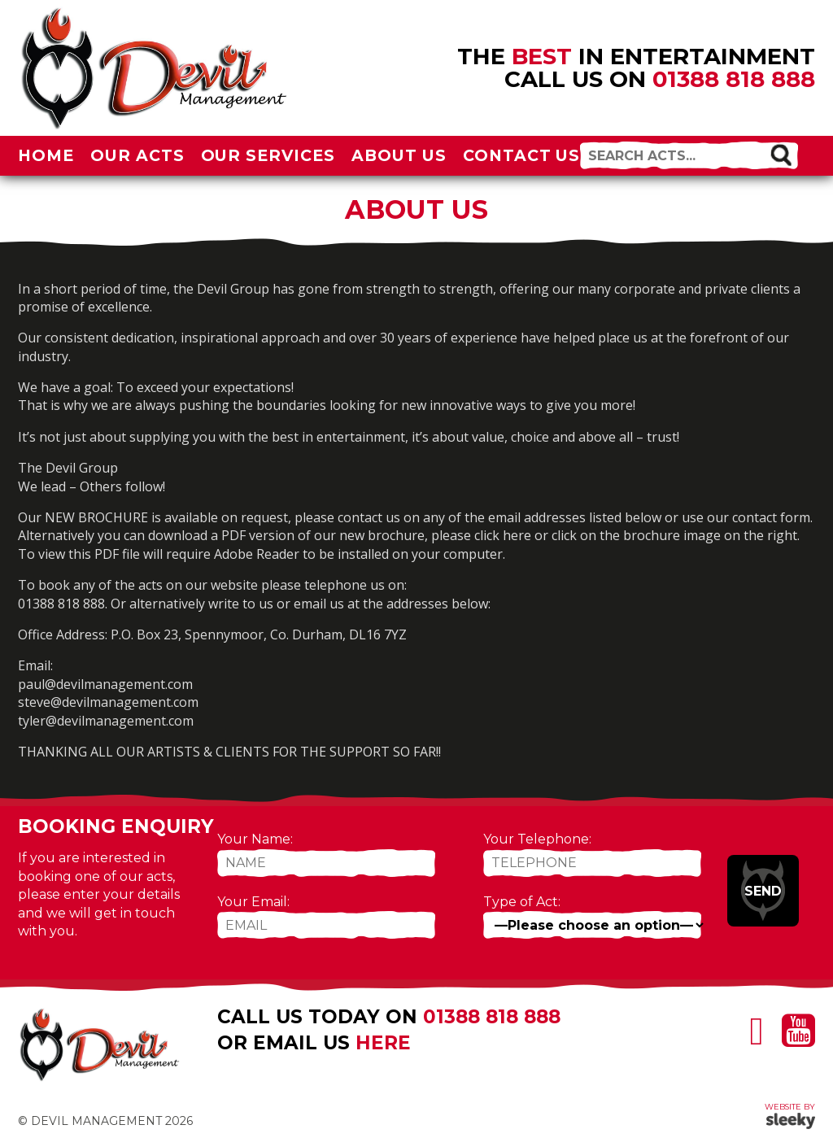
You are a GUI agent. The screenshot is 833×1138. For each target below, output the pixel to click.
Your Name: (255, 839)
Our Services (268, 155)
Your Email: (253, 901)
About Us (399, 155)
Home (46, 155)
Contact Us (522, 155)
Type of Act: (521, 901)
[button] (781, 154)
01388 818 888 (733, 79)
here (383, 1042)
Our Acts (137, 155)
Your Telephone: (537, 839)
